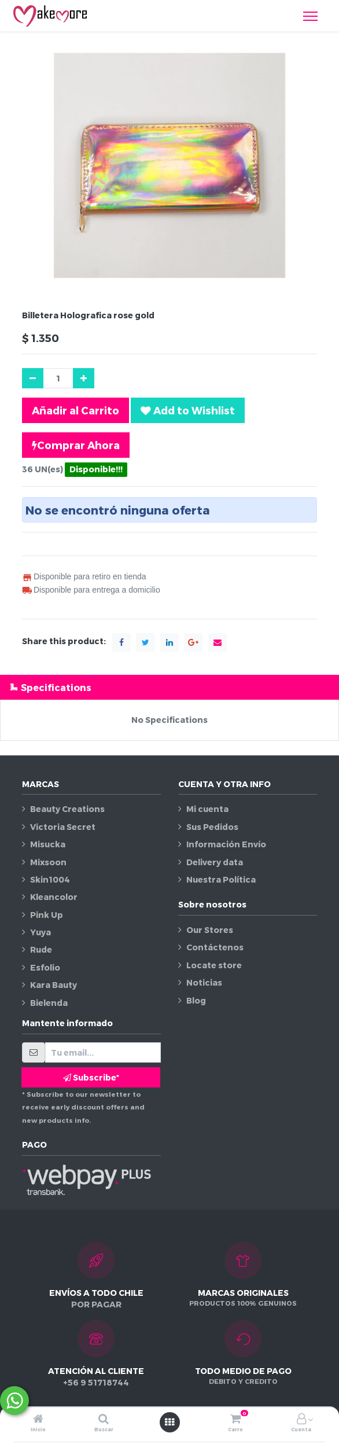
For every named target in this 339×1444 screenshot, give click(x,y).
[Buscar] (103, 1419)
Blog (196, 1000)
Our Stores (209, 930)
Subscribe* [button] (91, 1077)
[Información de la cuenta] (301, 1419)
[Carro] (235, 1419)
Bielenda (49, 1003)
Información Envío (226, 844)
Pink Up (46, 915)
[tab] (169, 687)
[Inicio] (38, 1419)
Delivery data (214, 862)
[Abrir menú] (169, 1422)
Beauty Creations (67, 809)
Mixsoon (48, 862)
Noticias (204, 982)
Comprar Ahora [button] (76, 445)
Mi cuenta (207, 809)
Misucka (47, 844)
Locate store (214, 965)
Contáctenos (215, 947)
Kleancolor (54, 897)
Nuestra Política (221, 879)
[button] (188, 410)
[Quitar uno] (32, 378)
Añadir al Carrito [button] (75, 410)
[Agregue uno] (83, 378)
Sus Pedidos (212, 827)
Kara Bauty (53, 985)
